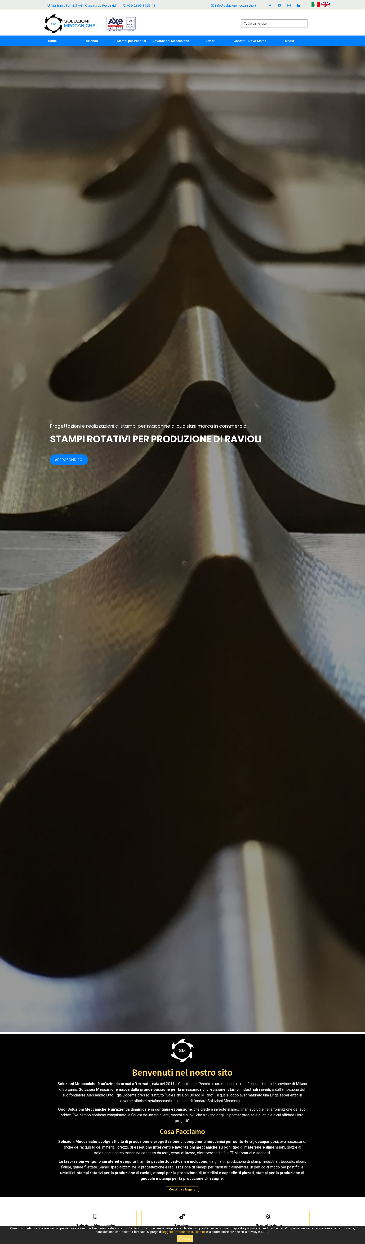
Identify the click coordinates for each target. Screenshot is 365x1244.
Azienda (92, 41)
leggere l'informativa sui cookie (183, 1232)
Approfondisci (69, 460)
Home (52, 41)
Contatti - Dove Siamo (250, 41)
